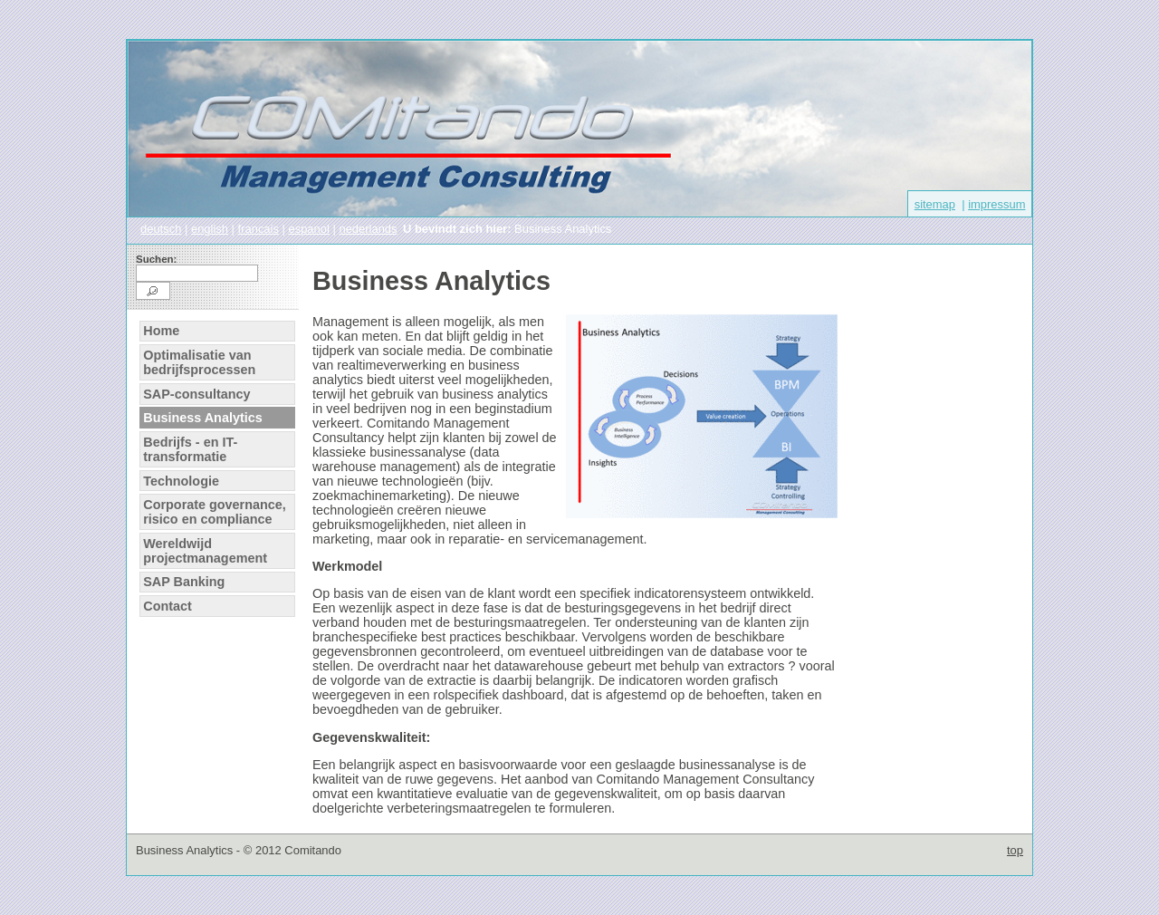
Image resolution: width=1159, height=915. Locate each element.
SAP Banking (184, 581)
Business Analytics (202, 417)
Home (161, 330)
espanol (308, 229)
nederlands (368, 229)
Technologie (181, 481)
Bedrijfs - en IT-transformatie (190, 449)
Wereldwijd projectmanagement (205, 550)
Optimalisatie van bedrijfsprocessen (199, 362)
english (209, 229)
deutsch (160, 229)
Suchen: (156, 259)
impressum (996, 204)
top (1015, 850)
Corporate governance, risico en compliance (214, 511)
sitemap (935, 204)
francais (258, 229)
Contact (167, 606)
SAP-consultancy (196, 394)
